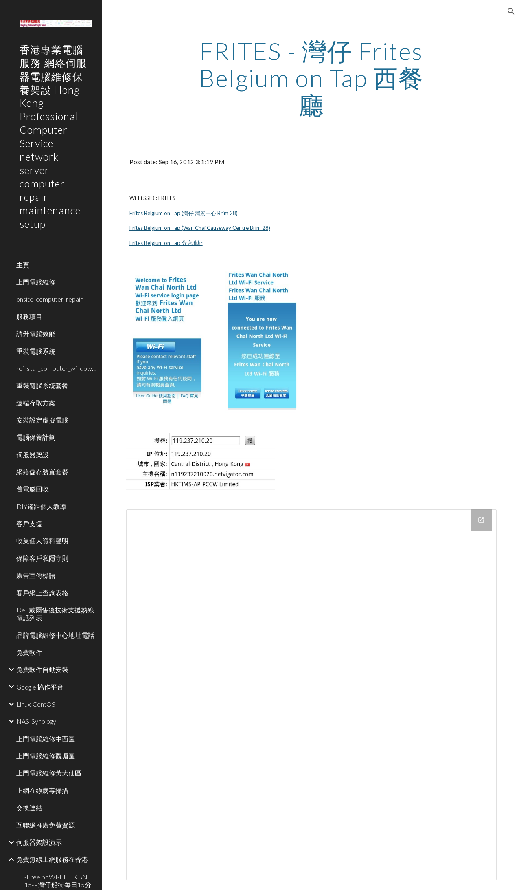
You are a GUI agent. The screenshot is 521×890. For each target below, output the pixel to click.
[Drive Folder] (311, 695)
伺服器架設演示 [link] (39, 842)
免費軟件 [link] (29, 652)
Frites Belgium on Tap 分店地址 (166, 243)
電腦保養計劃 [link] (35, 437)
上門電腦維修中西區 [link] (45, 738)
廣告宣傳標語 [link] (35, 575)
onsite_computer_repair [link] (49, 299)
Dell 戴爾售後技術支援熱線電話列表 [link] (55, 613)
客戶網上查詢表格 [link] (42, 593)
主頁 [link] (22, 265)
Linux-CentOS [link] (35, 704)
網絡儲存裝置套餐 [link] (42, 472)
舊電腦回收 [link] (32, 489)
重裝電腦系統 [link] (35, 351)
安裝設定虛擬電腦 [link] (42, 420)
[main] (311, 77)
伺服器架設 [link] (32, 454)
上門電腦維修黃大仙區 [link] (48, 773)
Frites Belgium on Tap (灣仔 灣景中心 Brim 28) (183, 213)
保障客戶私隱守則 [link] (42, 558)
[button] (511, 11)
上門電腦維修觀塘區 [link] (45, 756)
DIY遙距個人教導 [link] (41, 506)
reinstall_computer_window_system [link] (56, 368)
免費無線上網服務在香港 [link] (52, 859)
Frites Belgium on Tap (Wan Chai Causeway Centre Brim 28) (199, 228)
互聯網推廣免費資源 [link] (45, 825)
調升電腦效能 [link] (35, 333)
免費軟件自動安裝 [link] (42, 669)
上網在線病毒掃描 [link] (42, 790)
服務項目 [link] (29, 316)
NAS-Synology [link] (36, 721)
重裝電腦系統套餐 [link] (42, 385)
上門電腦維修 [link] (35, 282)
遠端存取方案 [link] (35, 403)
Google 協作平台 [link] (39, 687)
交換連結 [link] (29, 807)
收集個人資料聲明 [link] (42, 540)
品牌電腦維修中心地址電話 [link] (55, 635)
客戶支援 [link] (29, 523)
